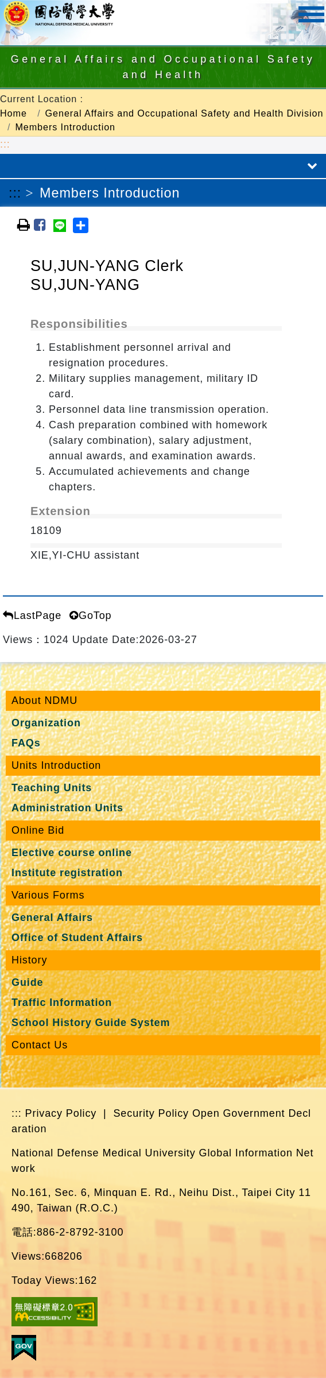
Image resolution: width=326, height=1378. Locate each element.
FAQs (26, 743)
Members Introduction (65, 127)
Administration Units (67, 808)
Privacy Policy (61, 1113)
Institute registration (67, 872)
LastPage (32, 615)
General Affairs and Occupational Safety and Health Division (184, 113)
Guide (27, 982)
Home (13, 113)
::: (5, 144)
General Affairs (52, 917)
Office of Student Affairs (77, 937)
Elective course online (71, 852)
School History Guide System (90, 1022)
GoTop (90, 615)
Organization (46, 723)
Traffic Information (61, 1002)
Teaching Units (51, 787)
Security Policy (151, 1113)
